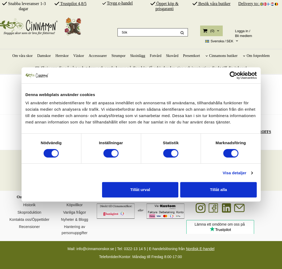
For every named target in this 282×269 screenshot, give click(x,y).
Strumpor (118, 56)
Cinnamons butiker (223, 56)
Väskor (78, 56)
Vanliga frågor (74, 212)
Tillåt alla (218, 189)
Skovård (172, 56)
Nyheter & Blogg (74, 219)
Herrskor (62, 56)
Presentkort (191, 56)
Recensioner (29, 227)
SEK (219, 41)
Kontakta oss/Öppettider (29, 219)
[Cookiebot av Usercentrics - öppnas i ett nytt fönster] (233, 75)
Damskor (44, 56)
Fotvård (156, 56)
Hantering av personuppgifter (74, 230)
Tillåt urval (140, 189)
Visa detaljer (234, 173)
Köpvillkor (74, 205)
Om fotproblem (258, 56)
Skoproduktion (29, 212)
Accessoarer (98, 56)
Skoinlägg (137, 56)
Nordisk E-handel (200, 249)
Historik (29, 205)
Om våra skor (22, 56)
